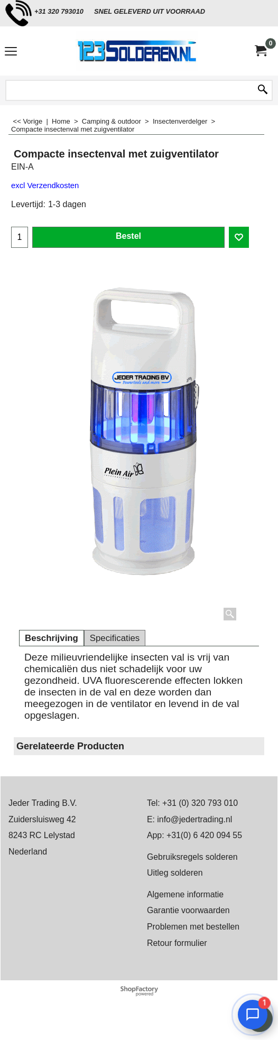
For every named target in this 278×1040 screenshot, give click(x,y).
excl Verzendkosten (45, 185)
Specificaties (115, 638)
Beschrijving (51, 638)
